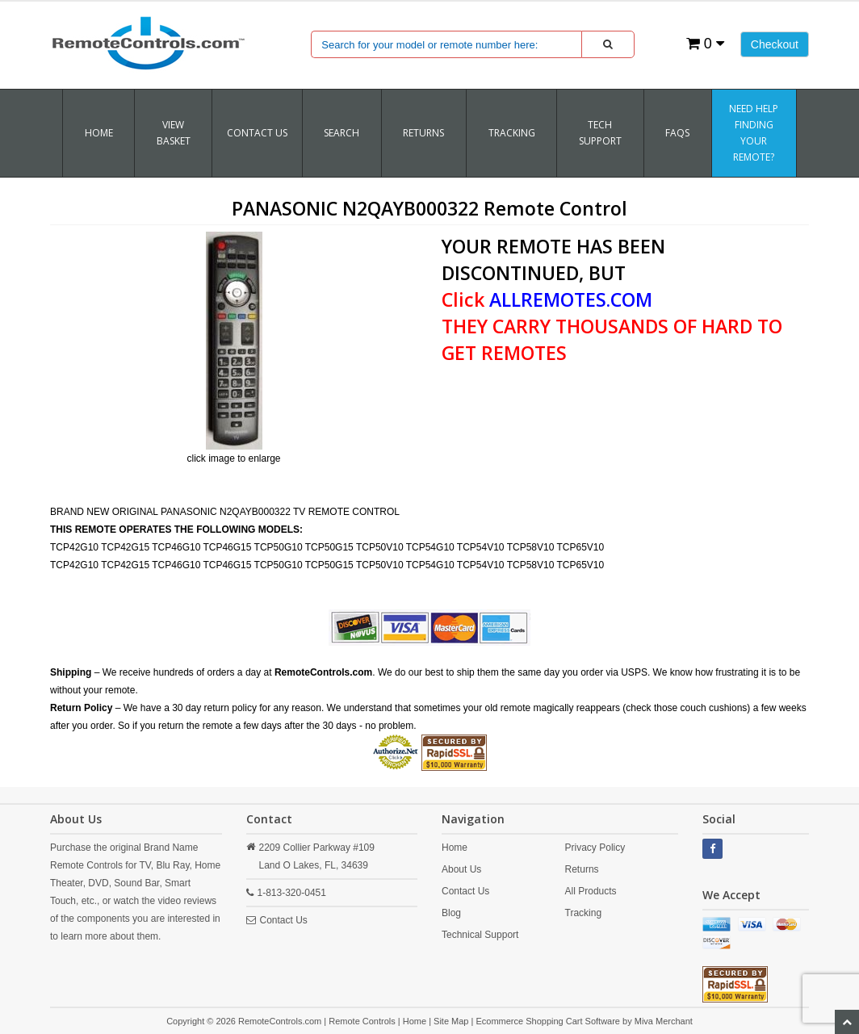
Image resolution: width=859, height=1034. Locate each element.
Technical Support (480, 934)
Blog (451, 913)
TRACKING (511, 133)
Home (99, 133)
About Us (461, 869)
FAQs (677, 133)
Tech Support (600, 133)
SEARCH (341, 133)
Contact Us (257, 133)
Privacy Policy (595, 847)
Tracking (583, 913)
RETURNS (423, 133)
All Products (591, 891)
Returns (582, 869)
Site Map (451, 1021)
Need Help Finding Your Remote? (753, 133)
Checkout (774, 44)
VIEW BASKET (174, 133)
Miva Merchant (664, 1021)
